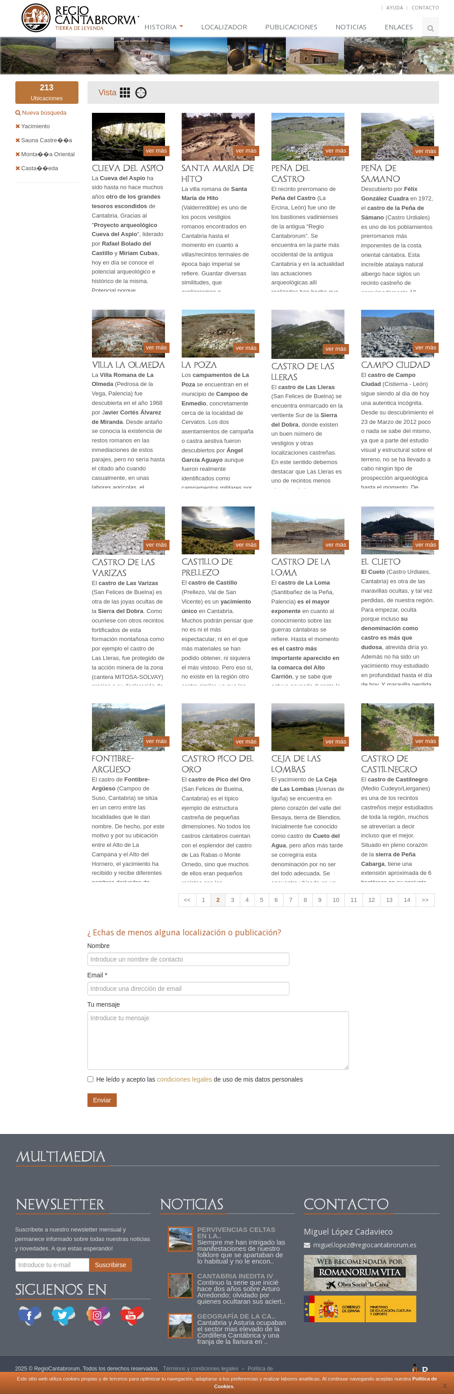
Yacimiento (32, 126)
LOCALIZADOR (224, 26)
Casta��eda (36, 168)
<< (187, 900)
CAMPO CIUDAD (395, 365)
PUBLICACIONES (291, 26)
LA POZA (199, 365)
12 (371, 900)
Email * (97, 975)
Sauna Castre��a (43, 140)
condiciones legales (184, 1079)
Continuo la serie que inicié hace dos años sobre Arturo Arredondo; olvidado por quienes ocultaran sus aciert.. (241, 1291)
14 (407, 900)
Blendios (328, 817)
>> (425, 900)
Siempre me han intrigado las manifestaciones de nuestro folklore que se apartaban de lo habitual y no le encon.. (241, 1251)
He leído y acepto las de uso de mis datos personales (195, 1079)
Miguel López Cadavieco (348, 1231)
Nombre (98, 945)
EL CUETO (380, 562)
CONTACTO (425, 7)
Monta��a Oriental (45, 154)
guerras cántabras (295, 629)
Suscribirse (110, 1265)
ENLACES (399, 26)
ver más (156, 150)
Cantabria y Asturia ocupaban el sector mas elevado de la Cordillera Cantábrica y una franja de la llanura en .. (241, 1332)
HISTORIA (163, 26)
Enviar (102, 1100)
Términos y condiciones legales (200, 1369)
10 (336, 900)
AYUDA (394, 7)
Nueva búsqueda (44, 112)
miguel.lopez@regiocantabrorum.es (360, 1245)
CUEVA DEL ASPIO (127, 168)
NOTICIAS (351, 26)
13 (389, 900)
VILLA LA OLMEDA (128, 365)
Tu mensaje (103, 1004)
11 (353, 900)
